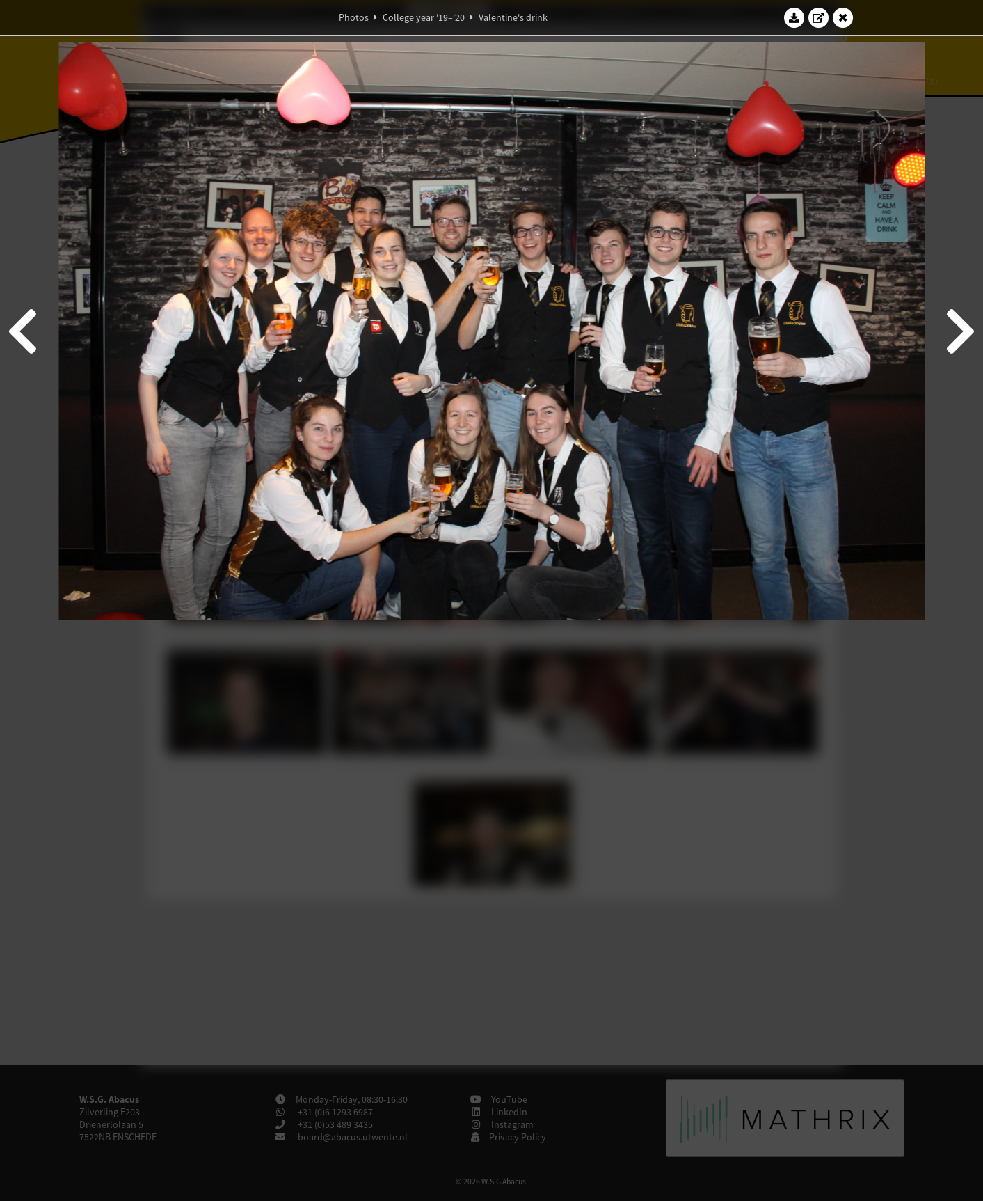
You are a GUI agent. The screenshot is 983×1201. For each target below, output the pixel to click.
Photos (354, 17)
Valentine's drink (513, 17)
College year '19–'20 (424, 17)
